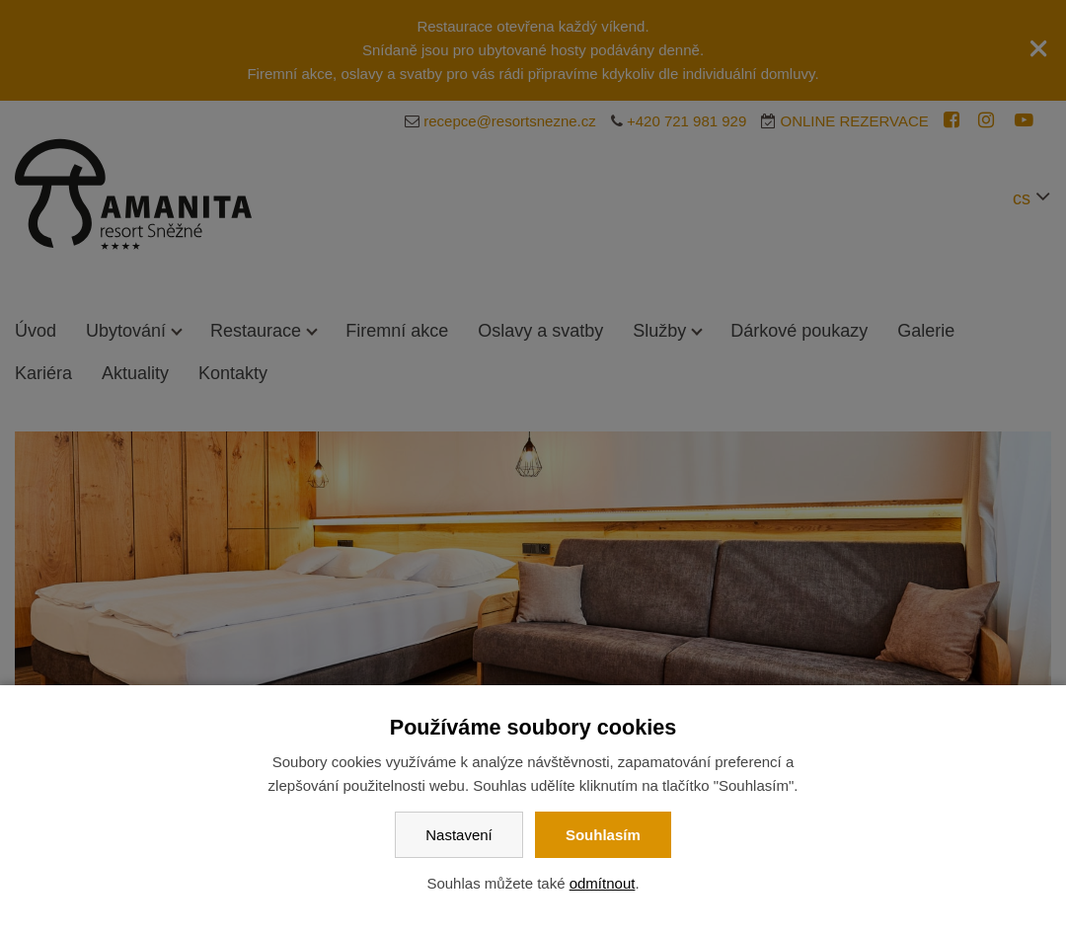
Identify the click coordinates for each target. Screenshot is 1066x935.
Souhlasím (603, 834)
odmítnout (603, 883)
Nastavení (459, 834)
